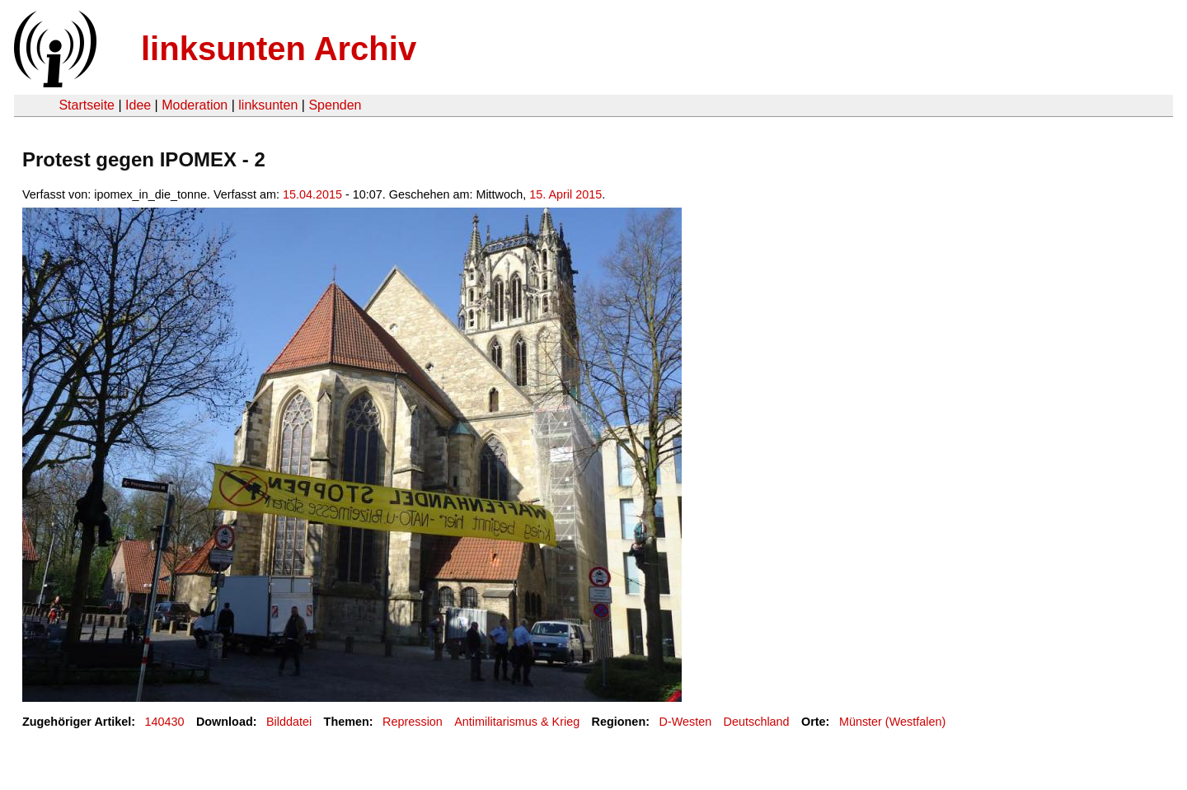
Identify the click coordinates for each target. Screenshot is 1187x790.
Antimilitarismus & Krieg (516, 721)
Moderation (195, 105)
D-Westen (685, 721)
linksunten (268, 105)
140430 (165, 721)
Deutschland (757, 721)
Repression (412, 721)
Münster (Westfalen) (892, 721)
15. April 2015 (565, 194)
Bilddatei (289, 721)
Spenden (334, 105)
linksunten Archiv (278, 48)
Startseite (87, 105)
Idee (138, 105)
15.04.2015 (312, 194)
